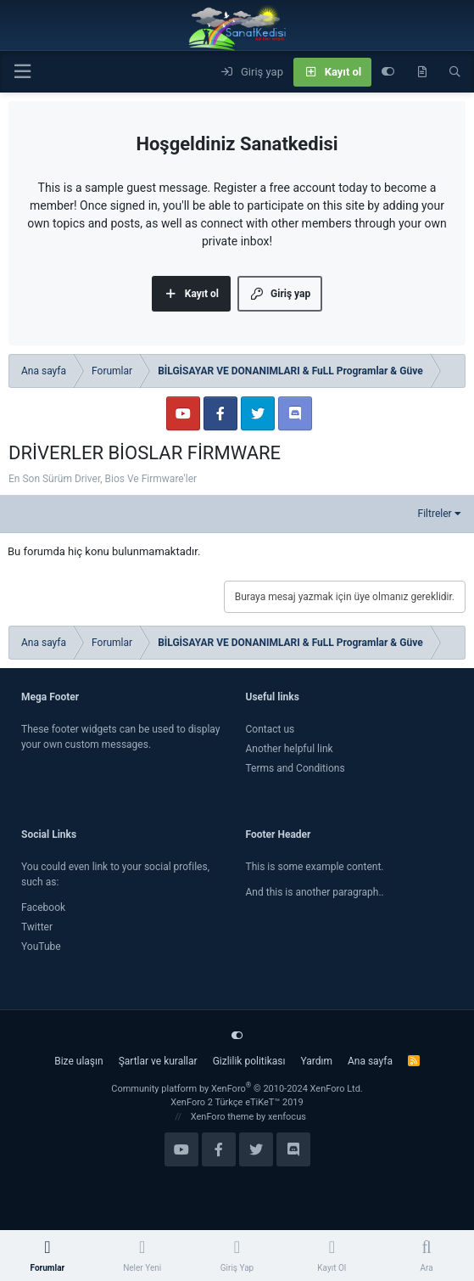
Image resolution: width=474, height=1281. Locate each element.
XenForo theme (222, 1116)
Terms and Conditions (295, 768)
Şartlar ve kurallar (158, 1061)
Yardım (316, 1061)
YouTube (41, 946)
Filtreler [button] (435, 514)
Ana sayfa (370, 1061)
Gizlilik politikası (249, 1061)
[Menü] (22, 72)
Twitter (37, 927)
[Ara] (455, 72)
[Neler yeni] (421, 72)
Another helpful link (289, 749)
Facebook (43, 907)
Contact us (270, 729)
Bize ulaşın (78, 1061)
